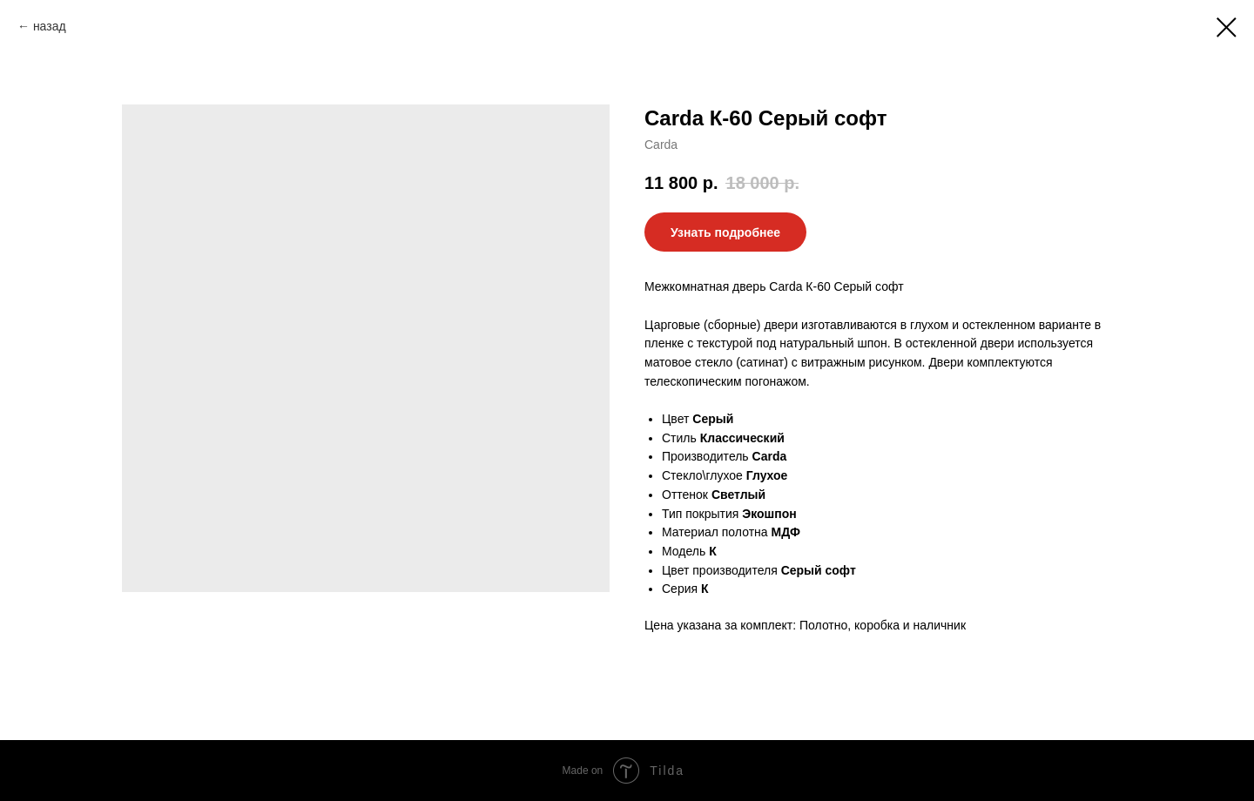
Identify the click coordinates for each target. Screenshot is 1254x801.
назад (49, 26)
